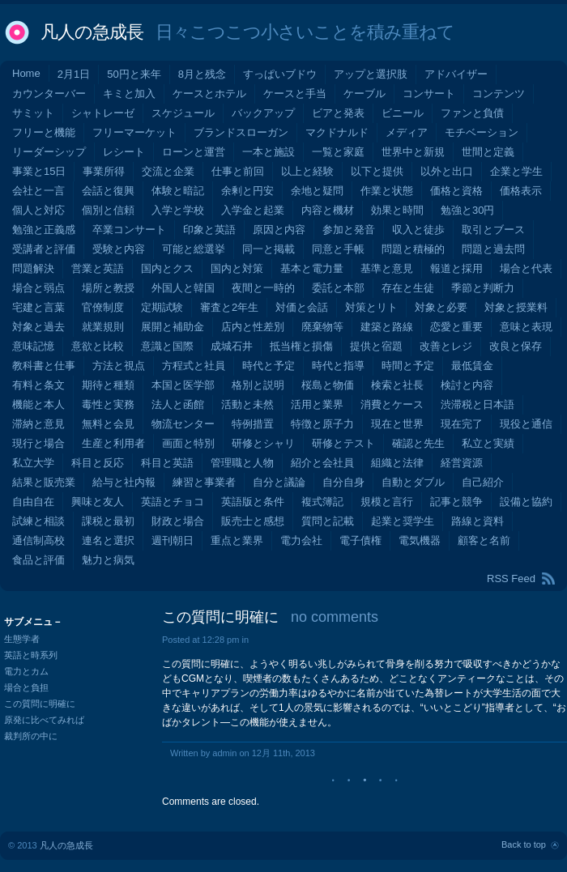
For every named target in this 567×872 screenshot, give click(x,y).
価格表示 (521, 191)
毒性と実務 (108, 404)
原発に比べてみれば (44, 720)
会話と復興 (108, 191)
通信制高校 (38, 540)
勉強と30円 (467, 210)
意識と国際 (167, 346)
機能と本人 (38, 404)
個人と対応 (38, 210)
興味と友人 (97, 502)
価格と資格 (456, 191)
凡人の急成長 (91, 32)
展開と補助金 (172, 327)
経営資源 (462, 463)
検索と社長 (397, 385)
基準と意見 (386, 268)
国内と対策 (237, 268)
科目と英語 (167, 463)
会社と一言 (38, 191)
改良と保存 (515, 346)
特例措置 (253, 424)
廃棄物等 (322, 327)
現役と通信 (526, 424)
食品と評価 (38, 560)
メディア (407, 132)
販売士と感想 (252, 521)
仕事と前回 (237, 171)
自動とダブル (413, 482)
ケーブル (364, 93)
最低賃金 (472, 365)
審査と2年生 (229, 307)
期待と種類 (108, 385)
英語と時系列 (31, 655)
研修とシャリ (263, 443)
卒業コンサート (129, 229)
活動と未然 (247, 404)
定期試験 (162, 307)
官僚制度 (103, 307)
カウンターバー (49, 93)
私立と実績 (488, 443)
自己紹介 (483, 482)
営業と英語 (97, 268)
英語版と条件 (252, 502)
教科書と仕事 (43, 365)
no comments (334, 617)
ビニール (403, 113)
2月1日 (74, 74)
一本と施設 (268, 152)
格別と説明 (258, 385)
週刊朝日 (172, 540)
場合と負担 (26, 687)
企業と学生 (516, 171)
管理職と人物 (242, 463)
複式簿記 (322, 502)
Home (26, 73)
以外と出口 (446, 171)
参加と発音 (348, 229)
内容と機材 (327, 210)
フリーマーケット (134, 132)
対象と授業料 (516, 307)
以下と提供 (377, 171)
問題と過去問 (493, 249)
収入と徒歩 (418, 229)
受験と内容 (118, 249)
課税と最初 (108, 521)
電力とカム (26, 671)
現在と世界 (397, 424)
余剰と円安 (247, 191)
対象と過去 (38, 327)
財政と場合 (177, 521)
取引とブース (493, 229)
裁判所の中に (31, 736)
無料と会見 (108, 424)
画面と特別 (188, 443)
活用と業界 (317, 404)
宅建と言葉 (38, 307)
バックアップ (263, 113)
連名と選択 (108, 540)
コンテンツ (498, 93)
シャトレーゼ (102, 113)
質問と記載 (327, 521)
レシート (124, 152)
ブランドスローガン (241, 132)
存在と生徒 (408, 288)
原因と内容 (279, 229)
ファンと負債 (472, 113)
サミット (33, 113)
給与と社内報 (124, 482)
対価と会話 (301, 307)
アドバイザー (456, 74)
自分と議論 (279, 482)
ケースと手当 (294, 93)
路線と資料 (477, 521)
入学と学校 (177, 210)
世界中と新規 (413, 152)
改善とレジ (446, 346)
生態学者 (22, 639)
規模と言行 (386, 502)
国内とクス (167, 268)
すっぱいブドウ (280, 74)
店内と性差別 (252, 327)
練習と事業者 (204, 482)
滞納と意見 (38, 424)
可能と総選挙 (193, 249)
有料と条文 (38, 385)
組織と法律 (397, 463)
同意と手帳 (338, 249)
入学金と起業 (252, 210)
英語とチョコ (172, 502)
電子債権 (360, 540)
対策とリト (371, 307)
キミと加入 (129, 93)
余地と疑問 (317, 191)
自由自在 (33, 502)
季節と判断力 (482, 288)
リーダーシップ (49, 152)
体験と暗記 (177, 191)
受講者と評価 (43, 249)
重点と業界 (237, 540)
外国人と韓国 (183, 288)
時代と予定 (268, 365)
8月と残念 (202, 74)
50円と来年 (133, 74)
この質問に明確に (220, 617)
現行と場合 (38, 443)
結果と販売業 (43, 482)
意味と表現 (526, 327)
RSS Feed (511, 578)
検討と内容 (467, 385)
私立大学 (33, 463)
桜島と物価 (327, 385)
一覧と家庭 (338, 152)
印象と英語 (209, 229)
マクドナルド (337, 132)
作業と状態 (386, 191)
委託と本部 (338, 288)
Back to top (523, 844)
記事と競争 (456, 502)
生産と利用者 (113, 443)
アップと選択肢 (370, 74)
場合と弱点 (38, 288)
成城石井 (232, 346)
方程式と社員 (193, 365)
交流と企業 (168, 171)
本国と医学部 (183, 385)
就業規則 (103, 327)
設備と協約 (526, 502)
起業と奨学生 (402, 521)
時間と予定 (408, 365)
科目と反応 (97, 463)
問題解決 (33, 268)
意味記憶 (33, 346)
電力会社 (301, 540)
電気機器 (420, 540)
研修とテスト (343, 443)
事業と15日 (39, 171)
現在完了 (462, 424)
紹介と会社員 (322, 463)
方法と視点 (118, 365)
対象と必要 (441, 307)
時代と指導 (338, 365)
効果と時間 (397, 210)
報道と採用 (456, 268)
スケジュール (183, 113)
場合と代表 (526, 268)
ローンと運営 (193, 152)
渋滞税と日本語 (477, 404)
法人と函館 (177, 404)
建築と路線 (386, 327)
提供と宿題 (376, 346)
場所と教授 (108, 288)
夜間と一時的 (263, 288)
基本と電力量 (311, 268)
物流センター (183, 424)
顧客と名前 (484, 540)
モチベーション (481, 132)
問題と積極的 (413, 249)
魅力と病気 (108, 560)
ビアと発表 (338, 113)
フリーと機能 (43, 132)
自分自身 (343, 482)
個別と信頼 (108, 210)
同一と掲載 (268, 249)
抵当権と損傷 (301, 346)
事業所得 (104, 171)
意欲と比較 (97, 346)
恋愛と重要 (456, 327)
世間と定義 (488, 152)
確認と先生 (418, 443)
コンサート (429, 93)
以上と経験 (307, 171)
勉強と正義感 (43, 229)
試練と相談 (38, 521)
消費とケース (392, 404)
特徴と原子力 (322, 424)
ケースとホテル (209, 93)
